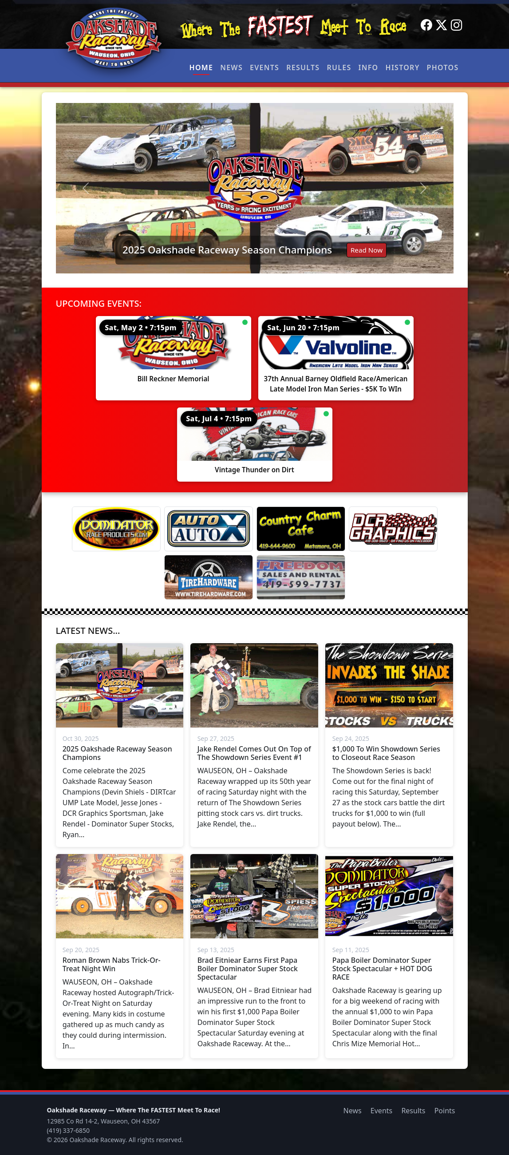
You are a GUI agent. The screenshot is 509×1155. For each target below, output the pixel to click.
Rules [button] (339, 67)
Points (444, 1110)
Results (303, 67)
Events (264, 67)
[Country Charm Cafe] (300, 528)
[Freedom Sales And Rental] (300, 577)
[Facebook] (426, 25)
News (231, 67)
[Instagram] (456, 25)
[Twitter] (441, 25)
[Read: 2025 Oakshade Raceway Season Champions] (255, 188)
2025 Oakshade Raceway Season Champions (227, 250)
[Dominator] (116, 528)
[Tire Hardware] (208, 577)
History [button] (403, 67)
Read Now (367, 249)
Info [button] (369, 67)
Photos (443, 67)
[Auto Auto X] (208, 528)
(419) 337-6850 (68, 1130)
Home (201, 67)
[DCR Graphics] (393, 528)
